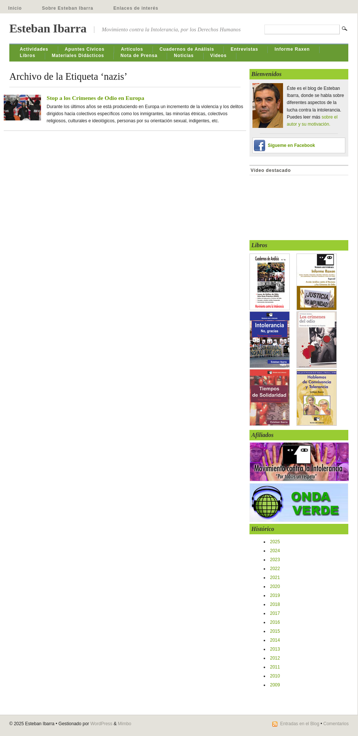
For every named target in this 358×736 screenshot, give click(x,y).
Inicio (15, 8)
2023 (275, 559)
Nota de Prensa (138, 55)
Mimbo (124, 723)
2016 (275, 622)
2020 (275, 586)
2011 (275, 667)
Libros (27, 55)
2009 (275, 685)
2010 (275, 676)
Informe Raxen (292, 49)
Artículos (132, 49)
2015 (275, 631)
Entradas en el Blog (299, 723)
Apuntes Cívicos (85, 49)
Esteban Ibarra (48, 28)
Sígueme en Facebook (291, 145)
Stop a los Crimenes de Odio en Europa (95, 98)
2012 (275, 658)
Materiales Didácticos (78, 55)
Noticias (184, 55)
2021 (275, 577)
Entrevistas (244, 49)
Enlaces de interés (135, 8)
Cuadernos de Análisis (187, 49)
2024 (275, 550)
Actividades (34, 49)
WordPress (101, 723)
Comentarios (336, 723)
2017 (275, 613)
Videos (218, 55)
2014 (275, 640)
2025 (275, 541)
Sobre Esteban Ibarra (67, 8)
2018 (275, 604)
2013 (275, 649)
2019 (275, 595)
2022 (275, 568)
